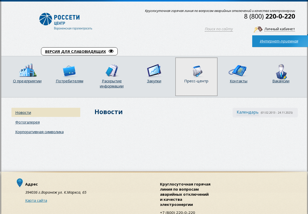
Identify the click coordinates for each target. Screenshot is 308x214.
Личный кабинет (279, 28)
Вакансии (280, 80)
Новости (23, 112)
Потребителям (69, 80)
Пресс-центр (196, 80)
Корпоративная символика (39, 131)
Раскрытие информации (112, 83)
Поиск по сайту (219, 28)
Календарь (248, 112)
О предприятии (27, 80)
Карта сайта (36, 200)
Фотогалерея (27, 122)
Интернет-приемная (279, 40)
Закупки (154, 80)
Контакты (238, 80)
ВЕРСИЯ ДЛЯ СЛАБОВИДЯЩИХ (79, 51)
